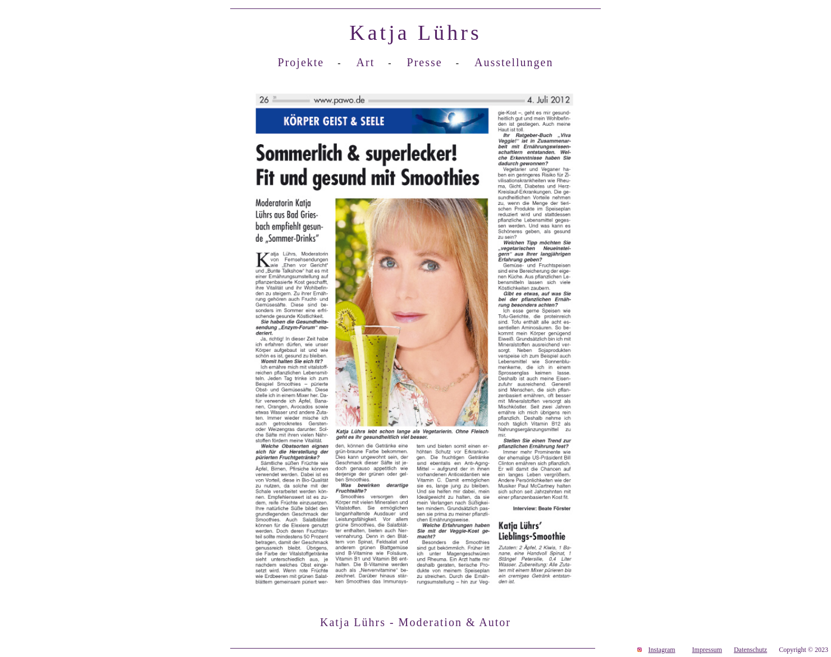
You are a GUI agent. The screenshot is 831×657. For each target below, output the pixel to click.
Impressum (707, 650)
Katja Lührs (415, 32)
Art (366, 62)
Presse (424, 62)
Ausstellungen (513, 62)
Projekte (301, 62)
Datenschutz (750, 650)
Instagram (662, 650)
